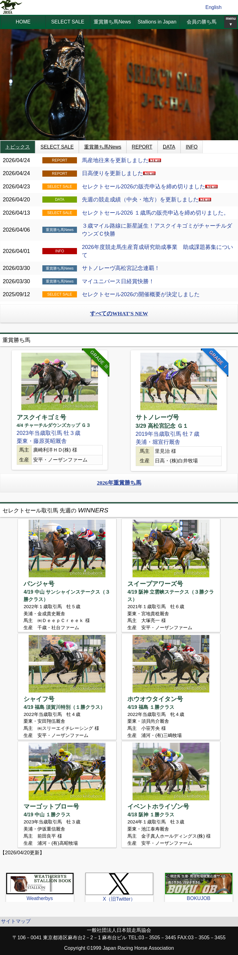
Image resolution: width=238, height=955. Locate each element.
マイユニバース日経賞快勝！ (118, 281)
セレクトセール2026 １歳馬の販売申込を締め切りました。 (155, 213)
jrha (11, 7)
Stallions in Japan (157, 21)
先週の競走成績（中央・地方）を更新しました (146, 199)
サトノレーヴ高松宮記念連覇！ (121, 268)
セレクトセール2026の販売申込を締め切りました (150, 186)
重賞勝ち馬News (112, 21)
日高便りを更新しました (118, 173)
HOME (23, 21)
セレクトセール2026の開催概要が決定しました (141, 294)
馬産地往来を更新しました (121, 160)
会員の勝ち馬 (201, 21)
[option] (59, 410)
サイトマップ (16, 921)
